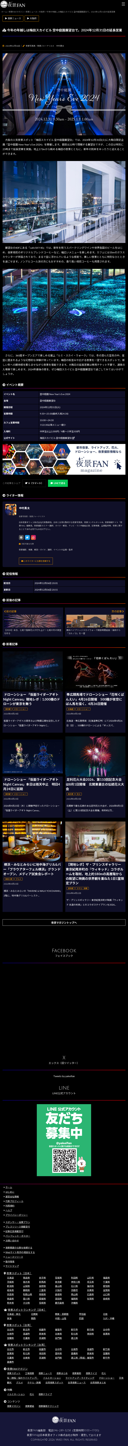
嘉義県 (74, 1353)
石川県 (74, 1286)
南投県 (90, 1333)
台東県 (58, 1333)
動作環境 (9, 1261)
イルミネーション (52, 1378)
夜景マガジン (13, 1406)
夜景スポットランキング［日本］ (27, 1309)
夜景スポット (13, 1373)
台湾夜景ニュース (77, 1382)
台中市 (106, 1329)
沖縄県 (74, 1302)
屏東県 (42, 1333)
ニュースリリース (14, 1257)
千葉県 (106, 1282)
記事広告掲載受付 (14, 1231)
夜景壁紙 (29, 1406)
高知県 (58, 1298)
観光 (9, 1382)
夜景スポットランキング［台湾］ (27, 1344)
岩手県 (42, 1277)
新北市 (26, 1329)
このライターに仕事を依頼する (35, 561)
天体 (121, 1378)
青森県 (26, 1277)
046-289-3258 (62, 1430)
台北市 (10, 1329)
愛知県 (106, 1286)
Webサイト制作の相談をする (20, 1252)
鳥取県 (42, 1294)
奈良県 (10, 1294)
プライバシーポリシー (16, 1215)
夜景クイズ (91, 1373)
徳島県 (10, 1298)
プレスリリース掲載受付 (17, 1226)
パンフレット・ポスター (17, 1236)
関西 (33, 1318)
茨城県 (10, 1282)
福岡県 (74, 1298)
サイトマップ (12, 1266)
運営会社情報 (12, 1196)
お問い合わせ (12, 1240)
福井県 (90, 1286)
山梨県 (26, 1286)
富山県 (58, 1286)
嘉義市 (10, 1362)
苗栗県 (106, 1333)
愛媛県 (42, 1298)
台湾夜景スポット (54, 1382)
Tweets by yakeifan (64, 1076)
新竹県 (90, 1329)
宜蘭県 (10, 1338)
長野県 (42, 1286)
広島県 (90, 1294)
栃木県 (26, 1282)
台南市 (10, 1333)
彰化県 (74, 1333)
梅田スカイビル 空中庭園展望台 (57, 438)
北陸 (105, 1314)
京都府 (74, 1290)
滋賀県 (106, 1290)
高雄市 (26, 1333)
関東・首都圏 (61, 1314)
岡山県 (74, 1294)
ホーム (8, 1187)
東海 (9, 1318)
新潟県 (10, 1286)
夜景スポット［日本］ (19, 1273)
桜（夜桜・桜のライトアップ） (22, 1378)
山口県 (106, 1294)
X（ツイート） (34, 483)
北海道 (10, 1277)
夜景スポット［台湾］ (19, 1325)
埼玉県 (90, 1282)
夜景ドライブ (45, 1394)
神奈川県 (75, 1282)
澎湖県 (42, 1338)
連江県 (74, 1338)
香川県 (26, 1298)
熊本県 (10, 1302)
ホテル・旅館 (34, 1382)
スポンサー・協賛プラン (17, 1222)
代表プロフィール (14, 1201)
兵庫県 (90, 1290)
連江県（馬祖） (79, 1357)
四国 (81, 1318)
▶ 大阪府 (31, 18)
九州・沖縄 (108, 1318)
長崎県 (106, 1298)
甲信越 (82, 1314)
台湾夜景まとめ (98, 1382)
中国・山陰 (60, 1318)
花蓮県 (26, 1338)
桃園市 (42, 1329)
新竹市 (74, 1329)
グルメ (19, 1382)
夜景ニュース (45, 1373)
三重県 (42, 1290)
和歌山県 (27, 1294)
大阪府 (58, 1290)
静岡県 (26, 1290)
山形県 (90, 1277)
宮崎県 (42, 1302)
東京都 (58, 1282)
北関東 (34, 1314)
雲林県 (58, 1353)
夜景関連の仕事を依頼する (18, 1247)
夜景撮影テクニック (49, 1406)
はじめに (9, 1192)
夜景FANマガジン (17, 1368)
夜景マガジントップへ (64, 922)
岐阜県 (10, 1290)
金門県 (58, 1338)
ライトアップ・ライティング (79, 1378)
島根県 (58, 1294)
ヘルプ (8, 1210)
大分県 (26, 1302)
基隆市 (58, 1329)
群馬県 (42, 1282)
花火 (103, 1373)
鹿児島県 (59, 1302)
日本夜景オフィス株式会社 (55, 1435)
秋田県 (74, 1277)
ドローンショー (107, 1378)
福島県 (106, 1277)
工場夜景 (29, 1373)
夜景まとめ (62, 1373)
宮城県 (58, 1277)
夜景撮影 (76, 1373)
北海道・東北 (13, 1314)
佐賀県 (90, 1298)
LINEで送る (58, 483)
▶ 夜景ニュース (13, 18)
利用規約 (9, 1205)
